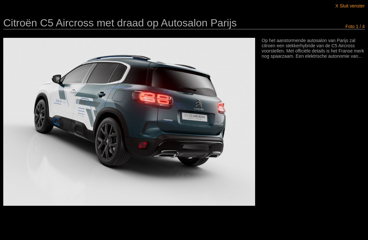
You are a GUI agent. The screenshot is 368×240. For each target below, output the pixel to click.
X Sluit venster (350, 5)
